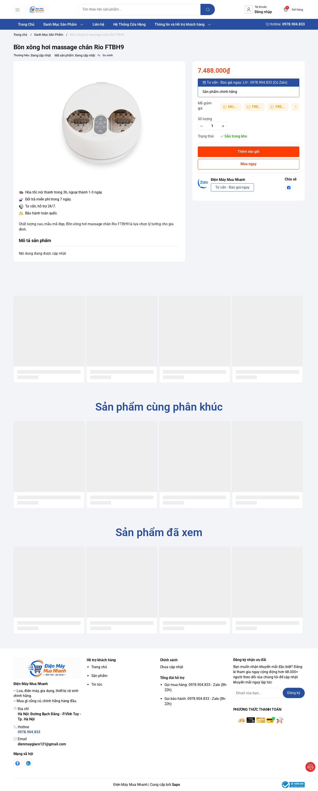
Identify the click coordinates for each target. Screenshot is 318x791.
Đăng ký (293, 693)
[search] (217, 9)
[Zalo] (28, 763)
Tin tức (96, 684)
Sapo (176, 784)
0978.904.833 (29, 732)
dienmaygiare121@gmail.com (42, 744)
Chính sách (169, 660)
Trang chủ (99, 667)
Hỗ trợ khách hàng (101, 660)
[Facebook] (17, 763)
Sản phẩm (99, 676)
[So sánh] (105, 55)
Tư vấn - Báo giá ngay (232, 187)
